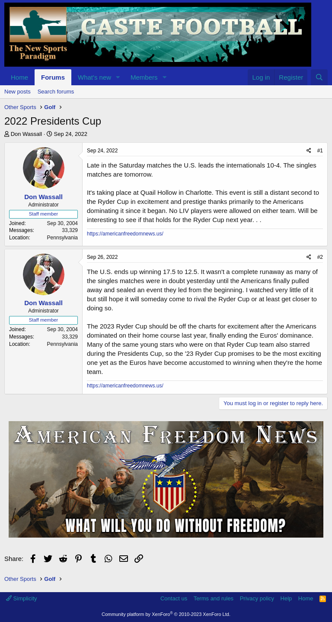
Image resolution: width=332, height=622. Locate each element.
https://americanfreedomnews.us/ (125, 234)
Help (286, 598)
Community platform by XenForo (166, 614)
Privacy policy (257, 598)
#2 (320, 257)
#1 (320, 151)
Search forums (56, 91)
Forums (53, 77)
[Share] (308, 151)
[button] (118, 77)
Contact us (173, 598)
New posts (17, 91)
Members (144, 77)
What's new (94, 77)
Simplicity (21, 598)
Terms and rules (213, 598)
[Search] (319, 77)
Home (19, 77)
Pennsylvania (62, 238)
